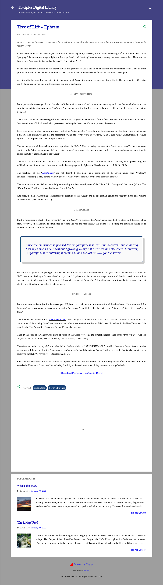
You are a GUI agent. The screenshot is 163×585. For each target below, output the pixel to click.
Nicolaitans (48, 173)
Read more (138, 513)
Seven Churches (57, 388)
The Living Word (27, 523)
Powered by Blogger (81, 564)
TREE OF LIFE (57, 319)
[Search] (150, 9)
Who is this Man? (27, 486)
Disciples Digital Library (37, 7)
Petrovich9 (87, 570)
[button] (144, 26)
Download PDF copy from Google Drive (81, 373)
